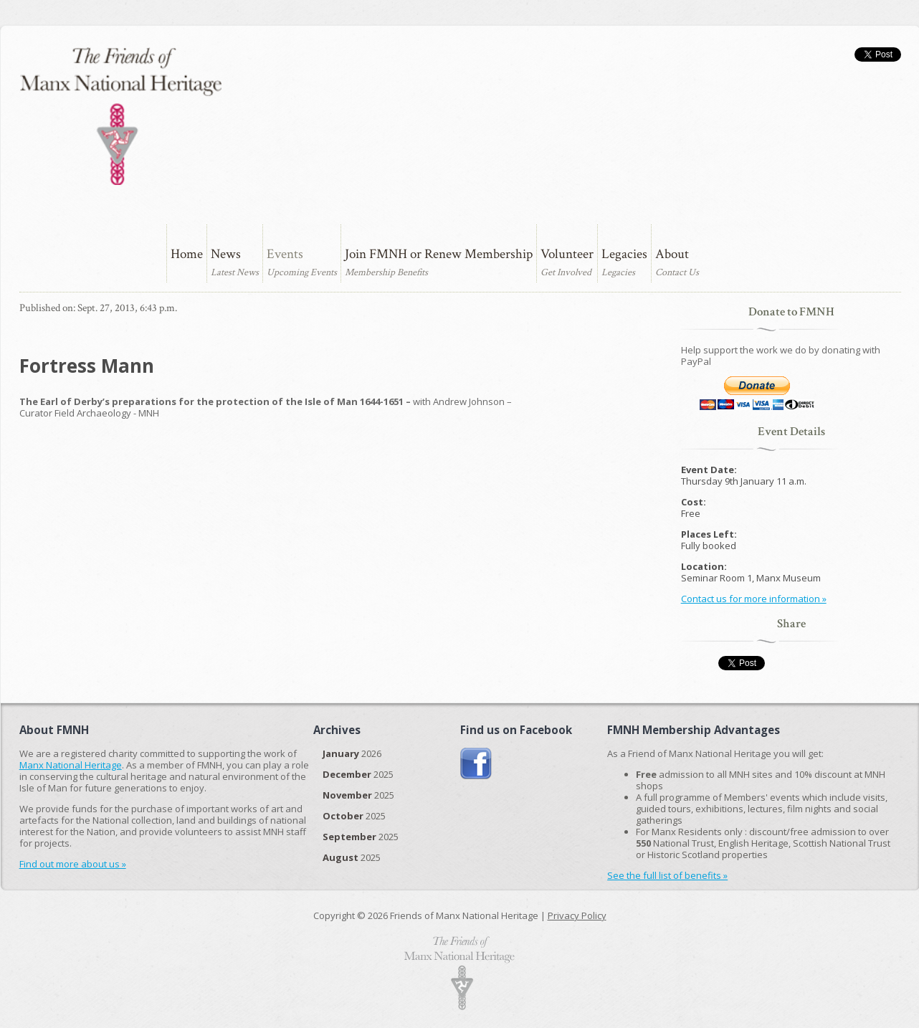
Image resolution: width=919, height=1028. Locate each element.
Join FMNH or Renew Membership (439, 254)
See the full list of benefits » (667, 875)
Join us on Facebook (476, 764)
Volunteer (567, 254)
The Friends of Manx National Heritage (120, 116)
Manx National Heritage (70, 764)
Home (187, 254)
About (672, 254)
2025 (358, 774)
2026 (352, 753)
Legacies (624, 254)
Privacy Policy (577, 915)
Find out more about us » (72, 863)
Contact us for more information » (754, 598)
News (226, 254)
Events (285, 254)
